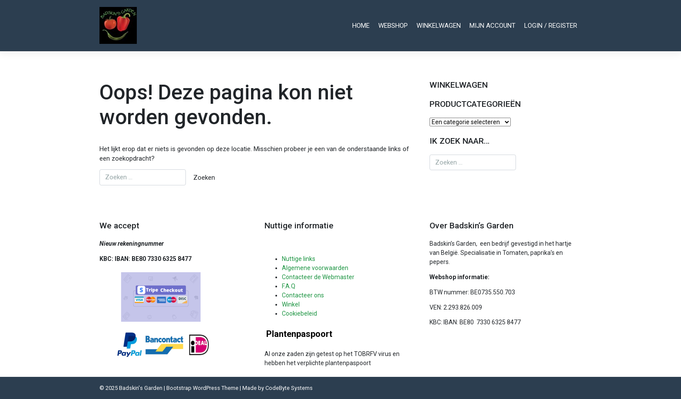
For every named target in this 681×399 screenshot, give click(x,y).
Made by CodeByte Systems (277, 388)
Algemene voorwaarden (315, 267)
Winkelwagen (439, 26)
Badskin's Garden (140, 388)
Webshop (393, 26)
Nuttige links (298, 258)
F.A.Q (288, 286)
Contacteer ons (303, 295)
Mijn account (492, 26)
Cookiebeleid (299, 313)
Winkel (291, 304)
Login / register (550, 26)
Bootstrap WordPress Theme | (204, 388)
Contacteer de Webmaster (318, 277)
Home (361, 26)
